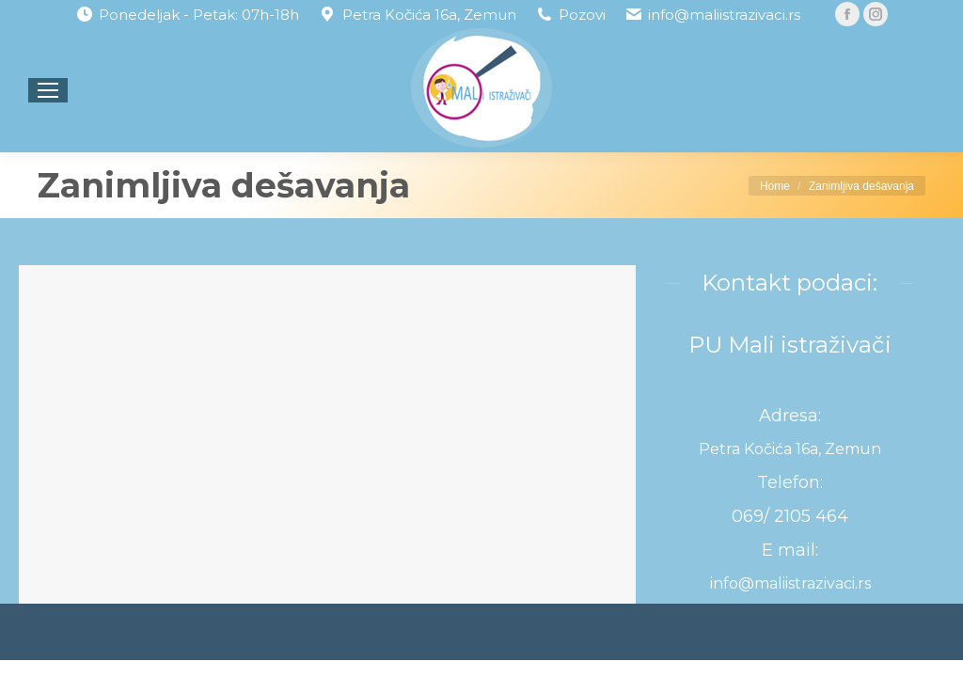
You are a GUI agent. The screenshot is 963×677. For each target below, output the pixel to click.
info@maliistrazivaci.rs (724, 15)
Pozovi (582, 15)
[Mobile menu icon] (48, 90)
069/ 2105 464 (790, 516)
